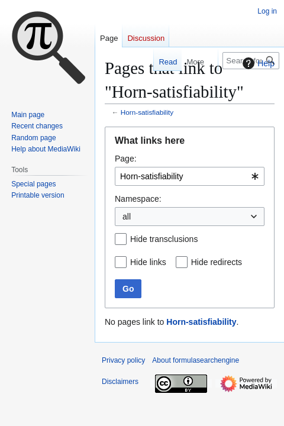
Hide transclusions (164, 239)
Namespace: (138, 199)
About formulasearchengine (195, 360)
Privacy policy (123, 360)
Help (257, 63)
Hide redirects (216, 262)
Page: (126, 158)
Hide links (148, 262)
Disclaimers (120, 381)
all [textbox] (126, 216)
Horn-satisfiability (147, 112)
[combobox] (189, 176)
